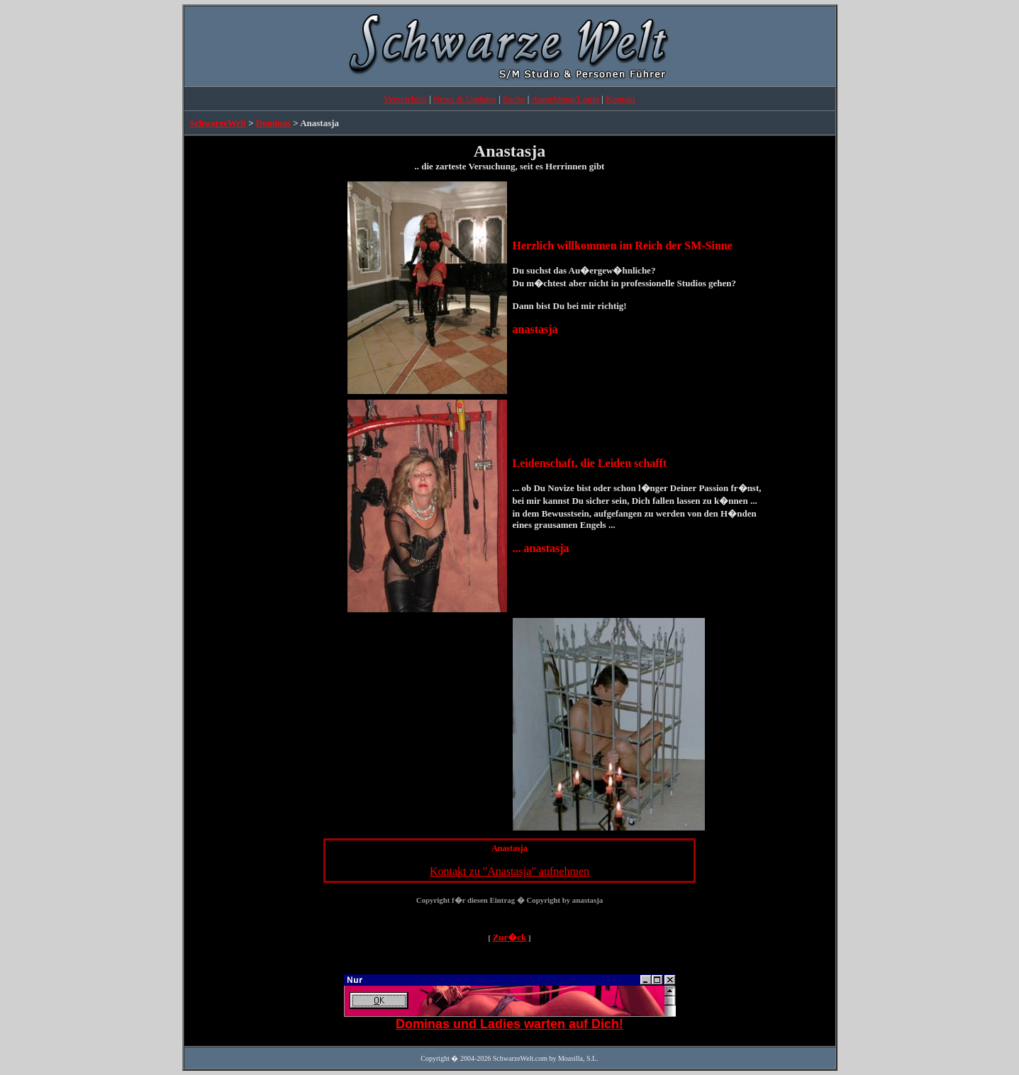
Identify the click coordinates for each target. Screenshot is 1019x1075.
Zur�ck (510, 937)
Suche (514, 99)
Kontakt (620, 99)
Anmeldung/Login (565, 99)
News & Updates (464, 99)
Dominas (273, 123)
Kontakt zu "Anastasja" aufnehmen (509, 871)
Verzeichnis (405, 99)
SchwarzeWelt (218, 123)
